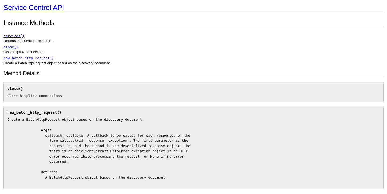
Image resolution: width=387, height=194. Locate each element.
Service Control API (33, 8)
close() (10, 47)
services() (13, 36)
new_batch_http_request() (28, 58)
